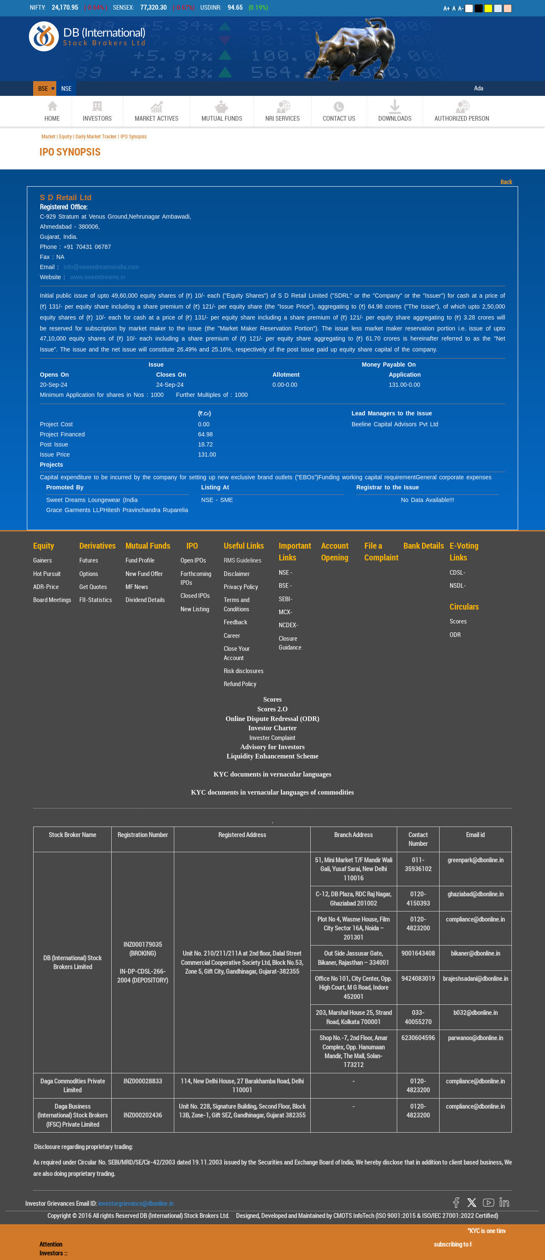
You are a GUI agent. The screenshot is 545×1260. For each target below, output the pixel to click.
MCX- (286, 612)
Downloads (394, 110)
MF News (137, 586)
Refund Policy (240, 683)
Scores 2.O (272, 709)
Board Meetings (52, 599)
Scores (458, 621)
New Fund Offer (144, 573)
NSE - (286, 572)
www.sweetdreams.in (98, 277)
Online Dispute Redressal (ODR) (272, 718)
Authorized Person (462, 110)
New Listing (195, 609)
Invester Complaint (272, 737)
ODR (455, 634)
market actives (156, 110)
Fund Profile (140, 560)
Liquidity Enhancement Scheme (273, 756)
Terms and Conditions (236, 604)
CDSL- (458, 572)
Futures (88, 560)
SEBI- (286, 598)
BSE (43, 88)
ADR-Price (46, 586)
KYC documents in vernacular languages (273, 774)
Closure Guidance (290, 642)
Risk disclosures (244, 670)
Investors (97, 110)
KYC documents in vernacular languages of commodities (272, 792)
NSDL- (458, 585)
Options (88, 573)
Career (232, 635)
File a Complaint (381, 551)
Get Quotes (93, 586)
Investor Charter (272, 728)
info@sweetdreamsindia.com (101, 267)
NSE (66, 88)
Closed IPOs (195, 595)
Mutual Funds (222, 110)
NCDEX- (289, 625)
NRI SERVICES (282, 110)
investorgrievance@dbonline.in (135, 1203)
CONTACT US (339, 110)
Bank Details (424, 545)
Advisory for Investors (272, 746)
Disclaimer (237, 573)
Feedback (235, 622)
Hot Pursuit (47, 573)
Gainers (42, 560)
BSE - (285, 585)
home (52, 110)
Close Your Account (237, 652)
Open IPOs (193, 560)
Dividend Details (145, 599)
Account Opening (334, 551)
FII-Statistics (95, 599)
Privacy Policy (241, 586)
